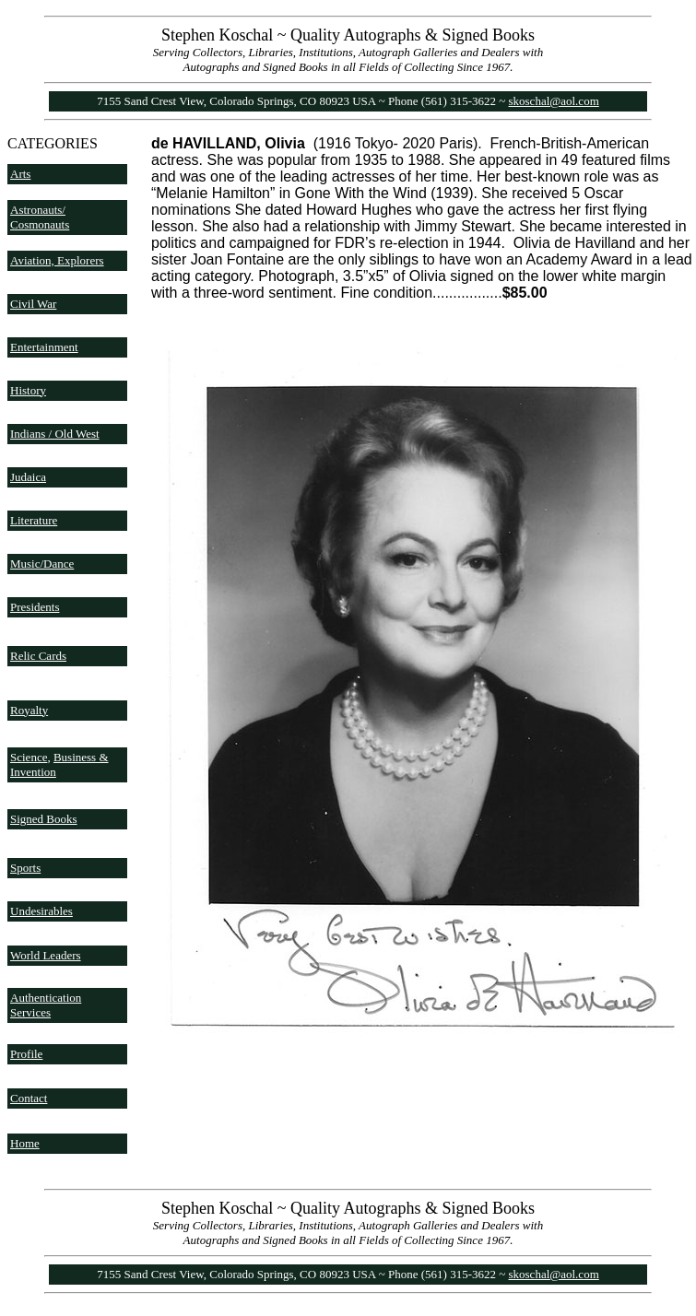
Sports (25, 868)
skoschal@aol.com (554, 101)
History (28, 390)
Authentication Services (45, 1005)
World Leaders (45, 955)
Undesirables (41, 911)
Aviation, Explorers (57, 260)
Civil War (33, 304)
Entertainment (44, 347)
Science (28, 757)
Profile (26, 1054)
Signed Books (43, 819)
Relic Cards (38, 656)
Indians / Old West (55, 434)
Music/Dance (42, 563)
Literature (33, 520)
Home (25, 1143)
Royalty (29, 710)
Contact (28, 1098)
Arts (20, 174)
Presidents (34, 607)
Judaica (28, 477)
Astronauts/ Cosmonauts (39, 217)
